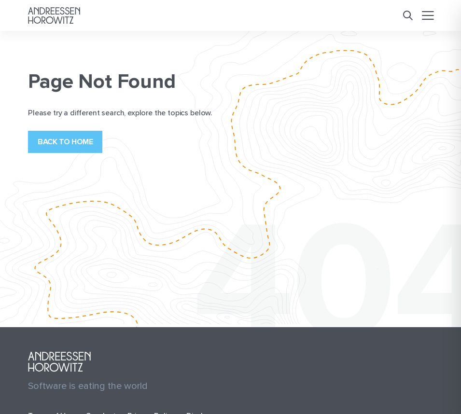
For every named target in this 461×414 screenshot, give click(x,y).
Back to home (65, 142)
